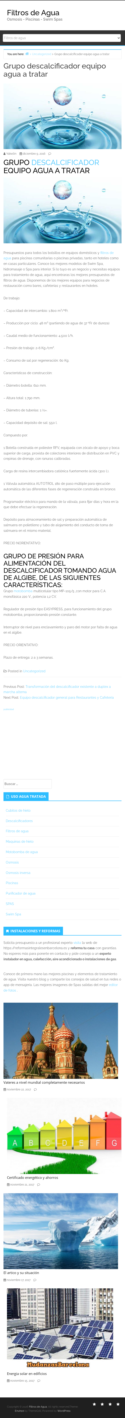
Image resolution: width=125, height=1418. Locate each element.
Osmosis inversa (18, 873)
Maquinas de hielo (19, 841)
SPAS (10, 904)
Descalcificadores (19, 821)
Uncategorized (34, 671)
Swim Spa (13, 914)
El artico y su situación (21, 1272)
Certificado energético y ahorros (32, 1177)
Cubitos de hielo (18, 810)
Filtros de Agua (33, 12)
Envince (19, 1410)
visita (77, 943)
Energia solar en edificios (27, 1373)
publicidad (8, 709)
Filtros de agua (17, 831)
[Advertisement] (62, 744)
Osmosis (12, 862)
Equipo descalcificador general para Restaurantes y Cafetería (67, 697)
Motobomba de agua (22, 852)
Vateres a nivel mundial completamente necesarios (44, 1082)
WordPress (63, 1410)
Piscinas (12, 883)
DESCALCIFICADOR (65, 162)
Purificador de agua (21, 893)
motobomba (23, 591)
